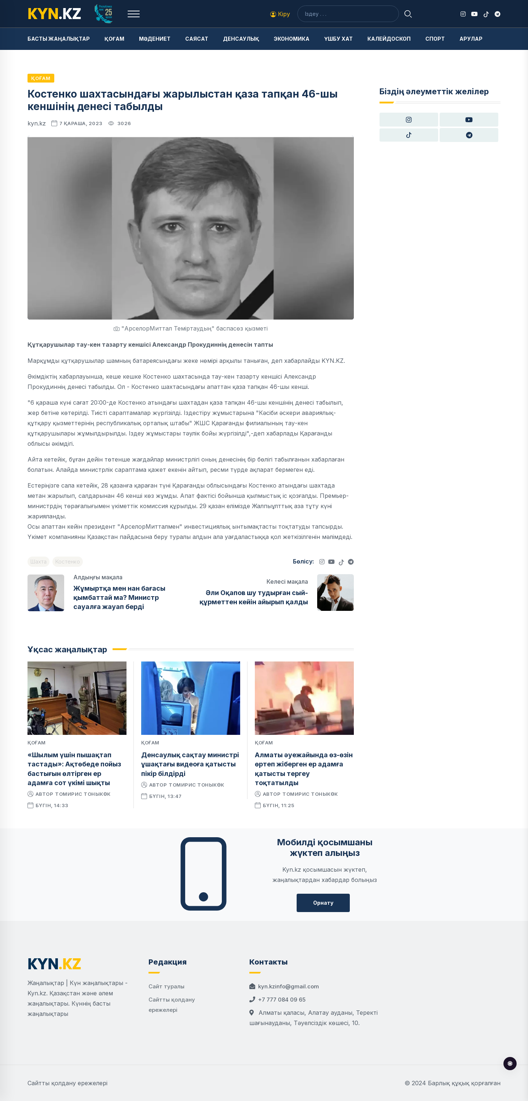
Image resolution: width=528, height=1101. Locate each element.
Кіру (280, 14)
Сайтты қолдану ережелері (67, 1083)
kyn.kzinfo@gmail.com (288, 986)
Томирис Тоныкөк (83, 794)
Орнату (323, 903)
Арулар (471, 39)
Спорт (435, 39)
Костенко (67, 561)
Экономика (291, 39)
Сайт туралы (166, 986)
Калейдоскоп (389, 39)
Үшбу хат (338, 39)
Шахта (38, 561)
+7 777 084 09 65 (281, 999)
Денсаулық (241, 39)
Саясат (196, 39)
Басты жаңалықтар (58, 39)
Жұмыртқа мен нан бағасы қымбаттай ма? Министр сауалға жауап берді (119, 597)
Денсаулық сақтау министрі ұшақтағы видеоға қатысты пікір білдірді (190, 764)
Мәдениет (154, 39)
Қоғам (114, 39)
